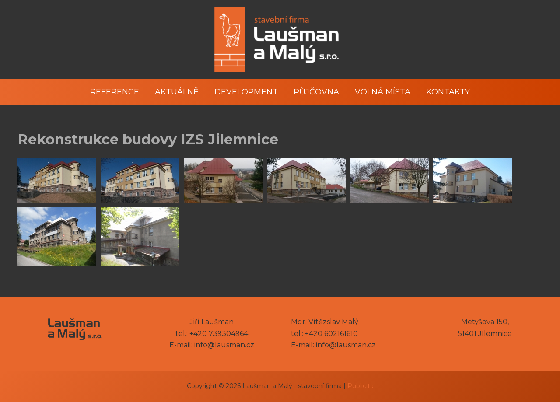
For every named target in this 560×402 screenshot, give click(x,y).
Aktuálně (177, 92)
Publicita (360, 386)
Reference (114, 92)
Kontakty (448, 92)
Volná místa (382, 92)
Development (246, 92)
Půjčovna (316, 92)
